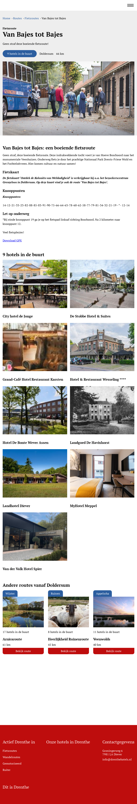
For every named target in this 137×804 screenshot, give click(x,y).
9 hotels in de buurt (19, 53)
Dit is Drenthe (16, 787)
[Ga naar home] (31, 5)
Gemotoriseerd (12, 763)
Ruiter (6, 770)
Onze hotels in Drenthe (68, 742)
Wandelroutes (11, 757)
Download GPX (12, 240)
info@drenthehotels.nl (117, 759)
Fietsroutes (10, 750)
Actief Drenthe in (19, 742)
